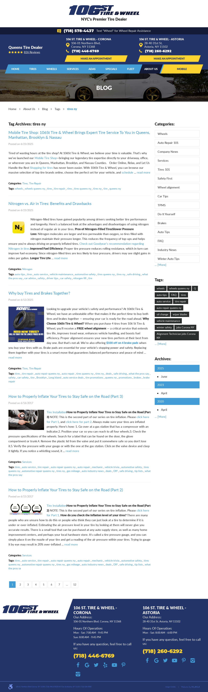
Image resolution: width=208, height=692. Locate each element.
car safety (65, 278)
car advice (30, 278)
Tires (32, 69)
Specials (111, 69)
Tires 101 (164, 169)
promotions (125, 377)
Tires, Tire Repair (31, 183)
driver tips (52, 278)
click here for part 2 (78, 422)
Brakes (162, 223)
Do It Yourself (166, 214)
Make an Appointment (96, 58)
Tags (57, 109)
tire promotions (94, 377)
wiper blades (180, 314)
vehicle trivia (112, 467)
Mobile (182, 69)
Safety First (165, 178)
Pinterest (123, 665)
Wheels (51, 69)
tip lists (139, 471)
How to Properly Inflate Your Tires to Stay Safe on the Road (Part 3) (65, 396)
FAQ (160, 241)
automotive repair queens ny (38, 471)
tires (49, 188)
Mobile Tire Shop (46, 158)
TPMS (162, 205)
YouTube (114, 665)
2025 (160, 368)
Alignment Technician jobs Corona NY (176, 336)
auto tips (20, 274)
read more (143, 172)
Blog (45, 109)
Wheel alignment (169, 187)
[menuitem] (15, 69)
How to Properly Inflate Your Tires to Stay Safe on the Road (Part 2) (65, 489)
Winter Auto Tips (169, 259)
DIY (115, 471)
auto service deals (73, 377)
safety (41, 278)
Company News (168, 152)
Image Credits (170, 687)
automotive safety (85, 274)
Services (73, 69)
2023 (160, 385)
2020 (160, 401)
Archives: (163, 359)
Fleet (130, 69)
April (164, 393)
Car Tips (163, 196)
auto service (41, 274)
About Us (151, 69)
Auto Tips (164, 232)
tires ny (72, 109)
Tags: (159, 280)
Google (87, 665)
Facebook (78, 665)
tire (105, 188)
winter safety (164, 327)
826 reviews (32, 52)
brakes (137, 377)
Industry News (167, 250)
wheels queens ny (35, 188)
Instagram (78, 674)
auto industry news (93, 471)
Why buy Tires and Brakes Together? (39, 293)
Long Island (55, 377)
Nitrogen (27, 269)
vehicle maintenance (61, 274)
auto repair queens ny (47, 373)
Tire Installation (56, 412)
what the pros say (139, 373)
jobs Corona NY (185, 327)
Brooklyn (41, 377)
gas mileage (73, 471)
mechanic (97, 467)
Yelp (105, 665)
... (67, 584)
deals (109, 373)
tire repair (59, 188)
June (164, 376)
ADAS (92, 69)
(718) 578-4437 (79, 31)
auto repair (68, 373)
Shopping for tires (41, 168)
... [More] (160, 265)
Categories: (165, 124)
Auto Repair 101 (168, 143)
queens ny (115, 188)
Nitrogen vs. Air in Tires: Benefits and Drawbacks (49, 203)
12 (74, 584)
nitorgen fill (79, 278)
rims (69, 188)
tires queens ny (82, 188)
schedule (127, 172)
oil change (162, 314)
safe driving (133, 274)
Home (15, 69)
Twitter (96, 665)
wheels (19, 188)
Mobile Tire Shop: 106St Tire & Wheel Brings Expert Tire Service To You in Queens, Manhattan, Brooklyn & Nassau (79, 135)
